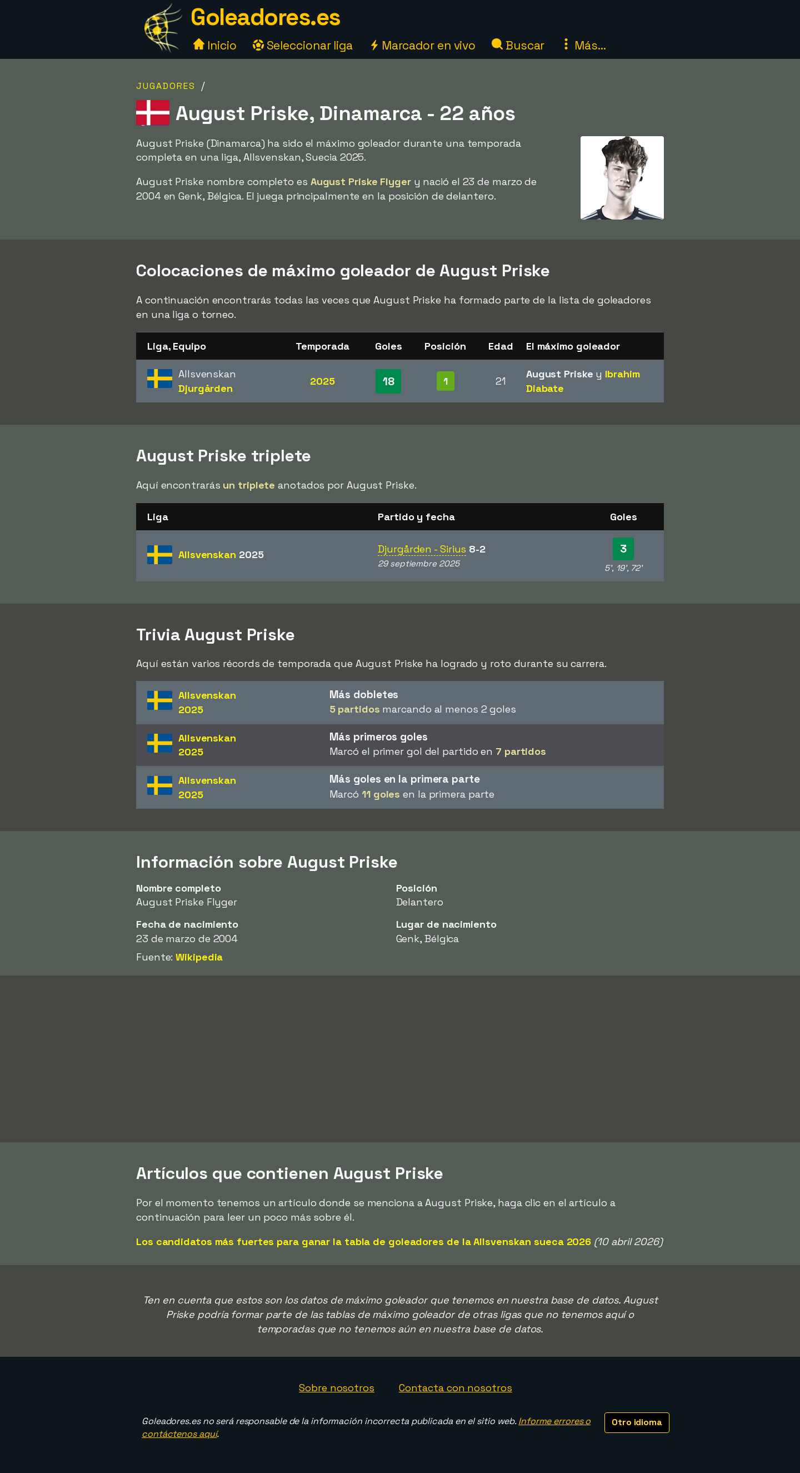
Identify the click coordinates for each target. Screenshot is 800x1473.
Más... (583, 45)
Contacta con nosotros (455, 1387)
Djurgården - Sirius (422, 549)
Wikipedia (199, 957)
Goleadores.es (266, 17)
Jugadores (166, 86)
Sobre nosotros (336, 1387)
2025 (322, 381)
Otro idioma (637, 1422)
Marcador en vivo (422, 45)
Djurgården (205, 388)
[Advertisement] (400, 1059)
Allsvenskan (220, 554)
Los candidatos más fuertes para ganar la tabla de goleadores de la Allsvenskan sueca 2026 (363, 1241)
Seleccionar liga (303, 45)
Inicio (214, 45)
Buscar (518, 45)
